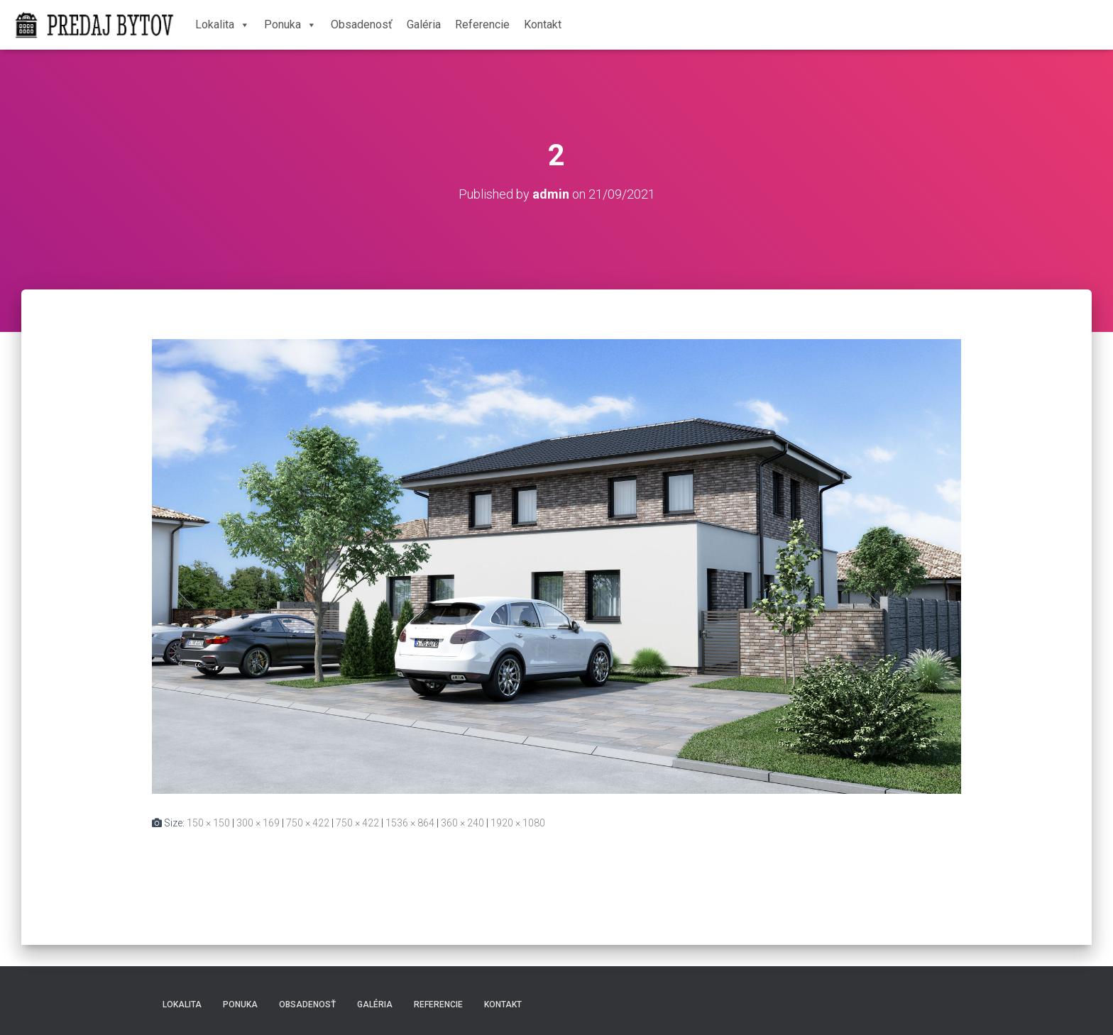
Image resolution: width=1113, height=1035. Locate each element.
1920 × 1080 (517, 823)
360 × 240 (462, 823)
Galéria (424, 24)
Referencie (482, 24)
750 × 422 (307, 823)
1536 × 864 (409, 823)
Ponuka (290, 24)
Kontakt (542, 24)
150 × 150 (208, 823)
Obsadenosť (362, 24)
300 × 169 (258, 823)
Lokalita (222, 24)
